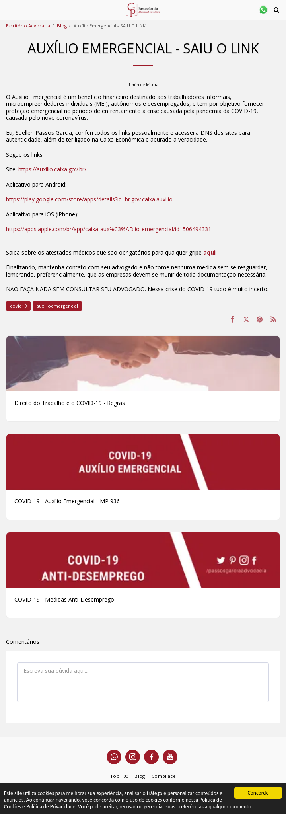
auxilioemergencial (57, 306)
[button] (9, 9)
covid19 (18, 306)
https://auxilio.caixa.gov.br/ (52, 169)
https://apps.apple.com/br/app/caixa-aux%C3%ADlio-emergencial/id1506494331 (108, 229)
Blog (62, 26)
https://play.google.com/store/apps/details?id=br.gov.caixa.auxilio (89, 199)
